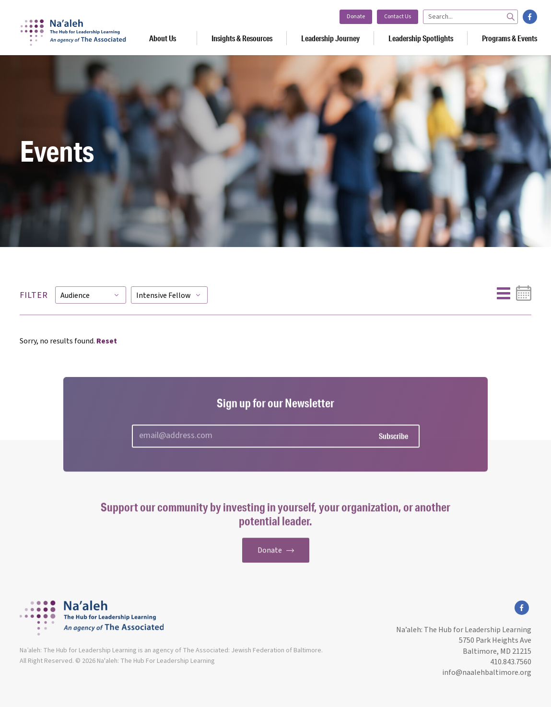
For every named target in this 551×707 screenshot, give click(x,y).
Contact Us (397, 16)
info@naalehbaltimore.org (486, 672)
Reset (106, 341)
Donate (356, 16)
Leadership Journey (330, 38)
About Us (162, 38)
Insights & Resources (241, 38)
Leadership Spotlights (420, 38)
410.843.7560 (510, 662)
